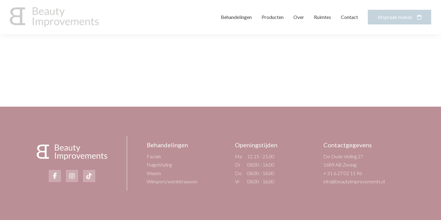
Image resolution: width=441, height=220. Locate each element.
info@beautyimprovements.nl (354, 181)
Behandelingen (236, 17)
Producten (273, 17)
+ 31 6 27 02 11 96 (342, 173)
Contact (349, 17)
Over (298, 17)
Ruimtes (322, 17)
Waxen (154, 173)
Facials (154, 156)
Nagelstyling (159, 164)
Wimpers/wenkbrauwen (172, 181)
